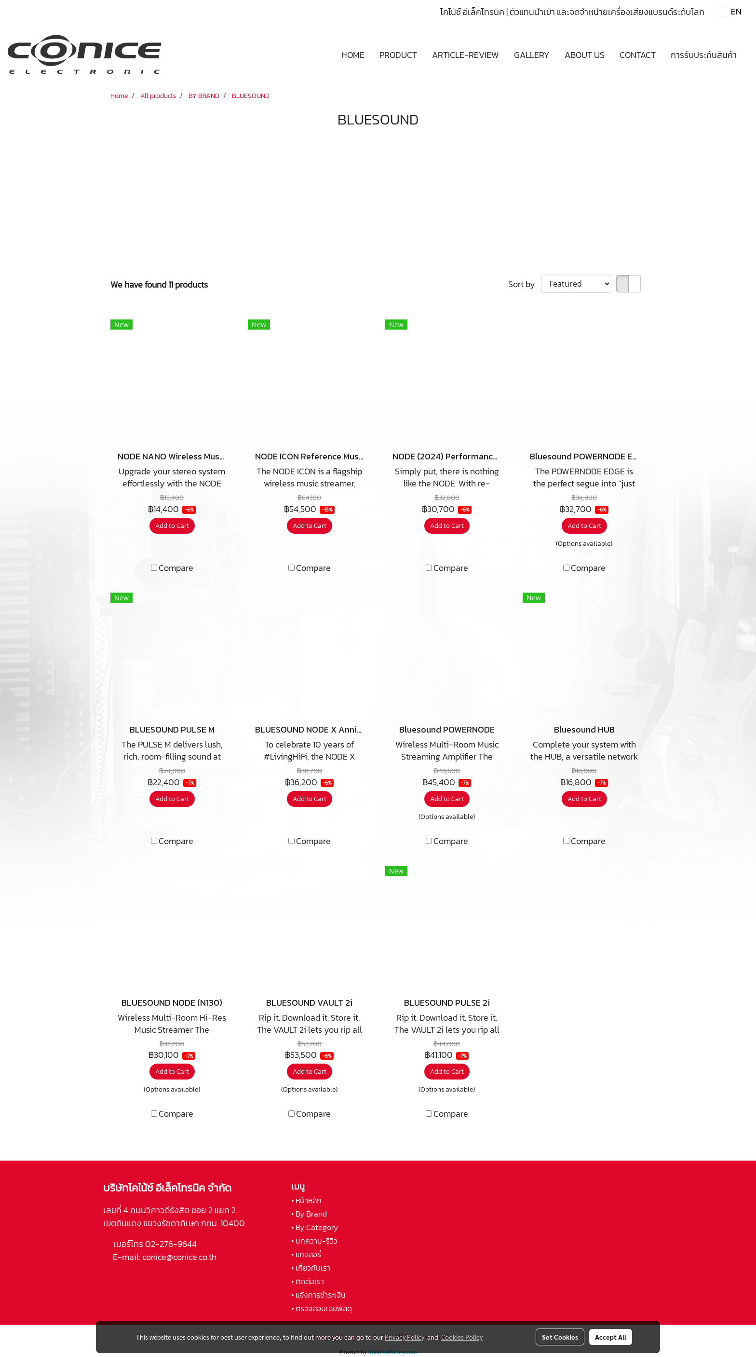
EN (729, 11)
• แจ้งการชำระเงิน (318, 1295)
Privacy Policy (404, 1336)
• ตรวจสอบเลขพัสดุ (321, 1308)
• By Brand (309, 1213)
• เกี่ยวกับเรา (310, 1268)
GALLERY (532, 54)
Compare (176, 567)
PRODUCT (398, 54)
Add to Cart (172, 526)
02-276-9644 (171, 1243)
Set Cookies (560, 1336)
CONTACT (638, 54)
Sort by (524, 284)
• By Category (314, 1227)
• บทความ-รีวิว (314, 1240)
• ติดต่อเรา (307, 1281)
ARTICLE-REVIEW (465, 54)
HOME (352, 54)
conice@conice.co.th (180, 1256)
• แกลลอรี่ (306, 1254)
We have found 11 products (159, 284)
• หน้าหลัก (306, 1200)
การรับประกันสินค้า (704, 54)
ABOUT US (585, 54)
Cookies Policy (462, 1336)
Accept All (610, 1336)
